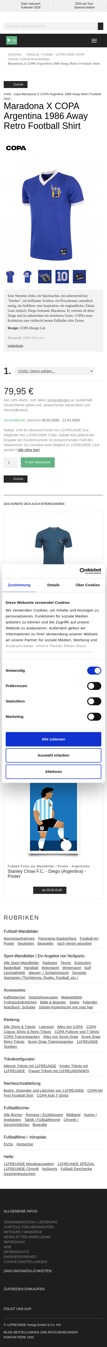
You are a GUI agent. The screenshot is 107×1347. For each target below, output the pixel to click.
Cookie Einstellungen (25, 1262)
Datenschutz (16, 1252)
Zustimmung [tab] (19, 585)
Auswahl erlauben (53, 755)
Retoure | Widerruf (23, 1232)
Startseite (15, 54)
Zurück (15, 84)
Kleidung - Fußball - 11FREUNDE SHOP (56, 54)
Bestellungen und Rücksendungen (46, 1332)
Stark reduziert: (31, 3)
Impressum (14, 1242)
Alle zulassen (53, 739)
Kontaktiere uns (19, 1337)
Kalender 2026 (30, 7)
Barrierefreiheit (20, 1257)
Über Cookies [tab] (88, 585)
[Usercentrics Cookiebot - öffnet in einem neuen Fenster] (79, 571)
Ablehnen (53, 771)
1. (7, 371)
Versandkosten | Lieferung (30, 1222)
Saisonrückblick (84, 7)
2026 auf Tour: (84, 3)
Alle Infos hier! (29, 450)
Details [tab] (53, 585)
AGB (7, 1247)
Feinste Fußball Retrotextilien (29, 59)
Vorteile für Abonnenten (29, 1227)
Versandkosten (58, 400)
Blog (8, 1332)
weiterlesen (15, 346)
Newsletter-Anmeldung (27, 1237)
